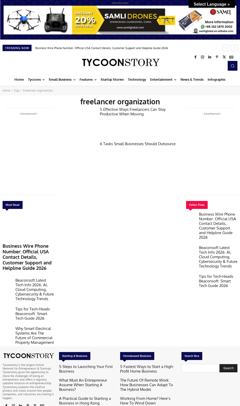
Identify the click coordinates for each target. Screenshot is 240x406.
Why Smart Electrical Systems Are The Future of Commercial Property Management (34, 306)
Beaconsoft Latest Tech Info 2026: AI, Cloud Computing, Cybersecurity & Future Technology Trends (32, 273)
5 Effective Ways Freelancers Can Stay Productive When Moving (137, 111)
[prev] (226, 48)
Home (6, 90)
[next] (234, 48)
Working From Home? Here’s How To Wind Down (147, 360)
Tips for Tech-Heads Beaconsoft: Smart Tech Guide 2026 (30, 290)
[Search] (228, 336)
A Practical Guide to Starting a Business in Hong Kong (85, 357)
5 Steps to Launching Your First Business (84, 335)
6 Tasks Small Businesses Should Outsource (133, 143)
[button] (232, 66)
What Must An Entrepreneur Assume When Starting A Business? (86, 345)
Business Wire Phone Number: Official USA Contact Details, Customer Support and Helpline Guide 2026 (101, 48)
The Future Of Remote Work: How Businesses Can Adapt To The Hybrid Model (148, 348)
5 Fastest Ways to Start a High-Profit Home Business (147, 336)
